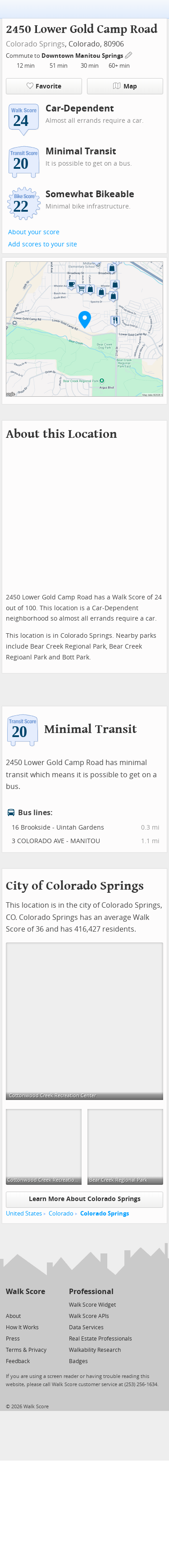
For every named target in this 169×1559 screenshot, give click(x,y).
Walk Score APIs (89, 1316)
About (13, 1316)
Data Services (86, 1327)
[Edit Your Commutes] (128, 54)
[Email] (39, 1304)
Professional (91, 1291)
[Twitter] (11, 1304)
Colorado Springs (35, 44)
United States (24, 1213)
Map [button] (125, 86)
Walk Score (25, 1291)
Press (13, 1339)
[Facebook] (25, 1304)
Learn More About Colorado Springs (85, 1199)
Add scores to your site (42, 244)
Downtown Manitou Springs (82, 55)
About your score (33, 232)
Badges (78, 1361)
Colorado (61, 1213)
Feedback (18, 1361)
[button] (84, 319)
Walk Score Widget (92, 1305)
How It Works (22, 1327)
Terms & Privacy (26, 1350)
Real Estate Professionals (100, 1339)
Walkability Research (95, 1350)
